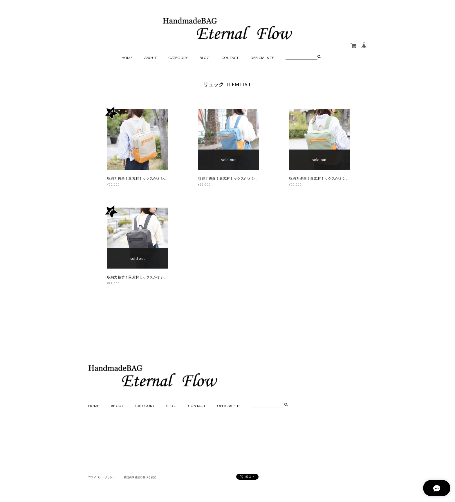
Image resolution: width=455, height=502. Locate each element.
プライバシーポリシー (103, 478)
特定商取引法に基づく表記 (144, 478)
